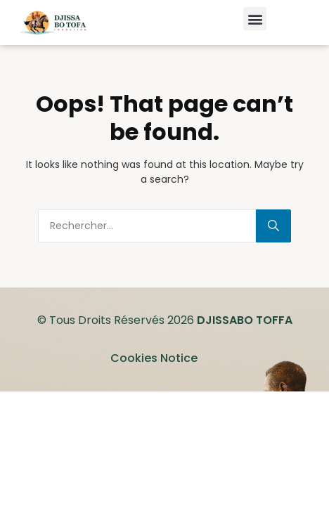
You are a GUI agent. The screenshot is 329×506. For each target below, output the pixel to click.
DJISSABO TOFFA (244, 320)
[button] (254, 18)
